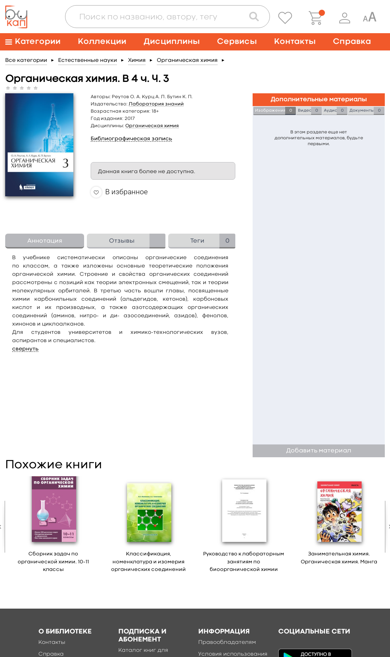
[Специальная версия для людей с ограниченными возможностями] (370, 18)
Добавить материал (318, 450)
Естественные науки (87, 60)
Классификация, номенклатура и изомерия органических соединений (148, 562)
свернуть (25, 349)
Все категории (26, 60)
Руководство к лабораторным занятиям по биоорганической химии (243, 562)
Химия (137, 60)
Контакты (295, 41)
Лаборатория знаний (156, 104)
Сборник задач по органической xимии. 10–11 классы (53, 562)
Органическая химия (187, 60)
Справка (352, 41)
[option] (53, 527)
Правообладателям (227, 642)
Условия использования (232, 654)
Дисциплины (172, 41)
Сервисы (237, 41)
